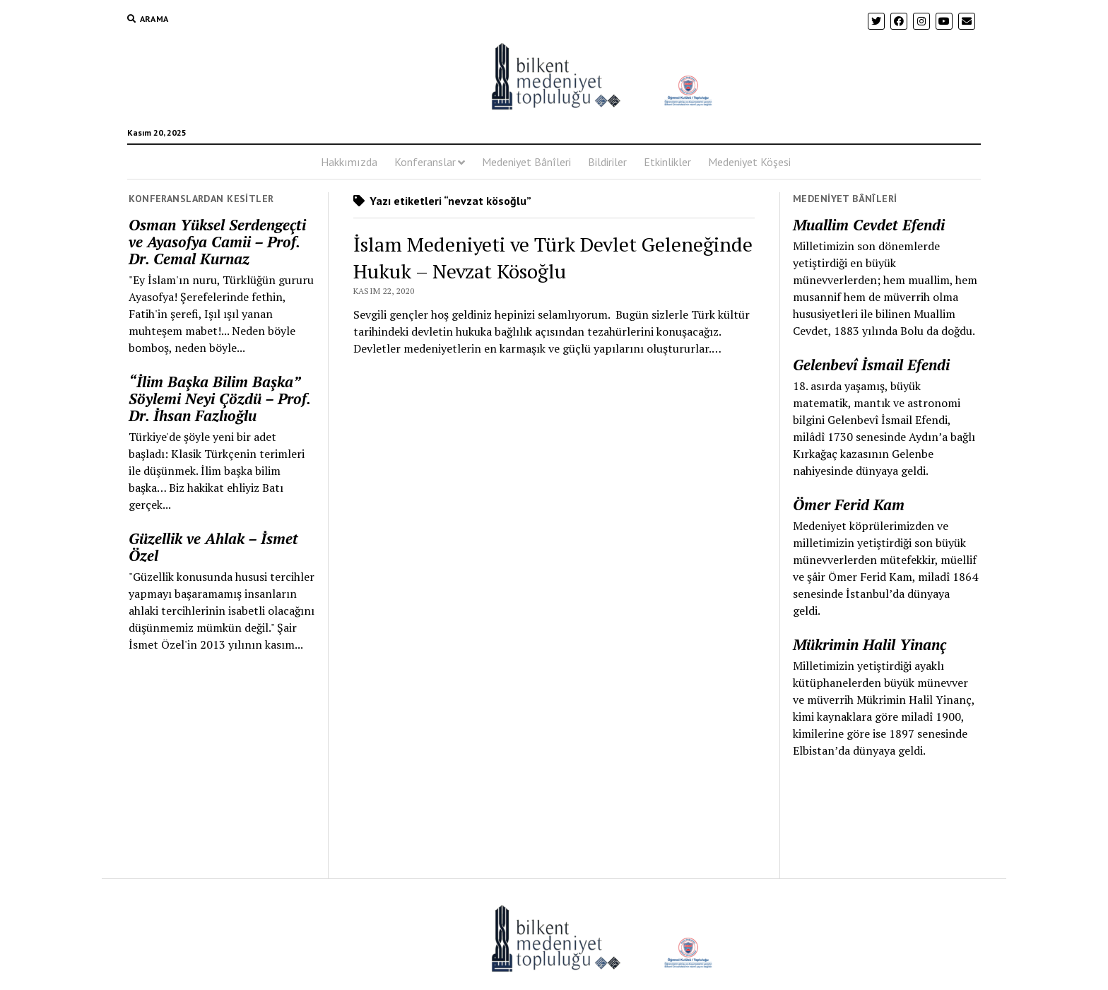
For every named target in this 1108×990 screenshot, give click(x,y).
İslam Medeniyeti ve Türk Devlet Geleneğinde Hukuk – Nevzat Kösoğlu (553, 257)
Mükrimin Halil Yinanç (869, 644)
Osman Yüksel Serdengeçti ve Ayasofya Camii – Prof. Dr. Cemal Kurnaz (217, 241)
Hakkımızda (349, 162)
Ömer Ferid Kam (848, 504)
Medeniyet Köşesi (749, 162)
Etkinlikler (667, 162)
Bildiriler (607, 162)
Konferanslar (425, 162)
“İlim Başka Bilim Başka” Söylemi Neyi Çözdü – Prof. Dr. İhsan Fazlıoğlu (219, 398)
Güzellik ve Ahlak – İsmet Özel (213, 547)
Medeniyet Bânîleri (526, 162)
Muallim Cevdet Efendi (869, 224)
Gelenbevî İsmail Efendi (871, 364)
